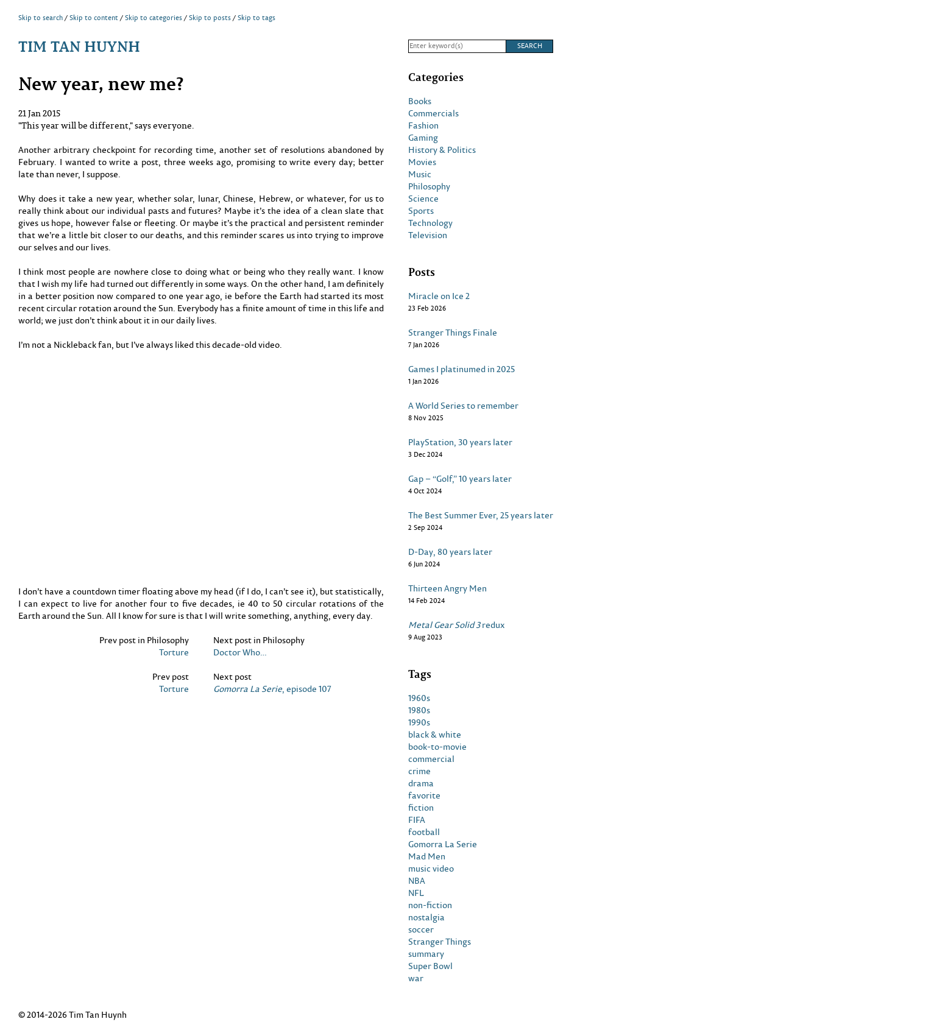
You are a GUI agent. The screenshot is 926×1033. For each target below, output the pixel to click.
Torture (174, 652)
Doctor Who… (240, 652)
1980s (419, 710)
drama (421, 783)
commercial (431, 759)
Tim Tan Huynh (79, 46)
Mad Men (426, 856)
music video (431, 868)
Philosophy (429, 186)
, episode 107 (272, 689)
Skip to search (40, 18)
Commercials (433, 113)
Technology (430, 223)
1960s (419, 698)
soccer (421, 929)
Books (419, 101)
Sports (421, 211)
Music (419, 174)
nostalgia (426, 917)
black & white (434, 734)
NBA (416, 881)
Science (423, 198)
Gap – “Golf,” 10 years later (460, 479)
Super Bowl (430, 966)
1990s (419, 722)
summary (426, 954)
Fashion (423, 125)
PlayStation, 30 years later (460, 442)
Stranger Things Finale (452, 332)
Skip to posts (210, 18)
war (415, 978)
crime (419, 771)
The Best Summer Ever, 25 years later (480, 515)
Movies (422, 162)
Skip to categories (153, 18)
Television (427, 235)
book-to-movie (437, 747)
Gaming (423, 138)
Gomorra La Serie (442, 844)
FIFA (416, 820)
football (424, 832)
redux (456, 625)
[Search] (457, 46)
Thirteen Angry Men (447, 588)
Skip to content (93, 18)
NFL (416, 893)
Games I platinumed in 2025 (461, 369)
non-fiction (430, 905)
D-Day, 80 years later (450, 552)
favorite (424, 795)
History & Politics (442, 150)
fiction (421, 808)
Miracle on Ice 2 (439, 296)
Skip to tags (256, 18)
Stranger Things (439, 942)
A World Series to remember (463, 406)
